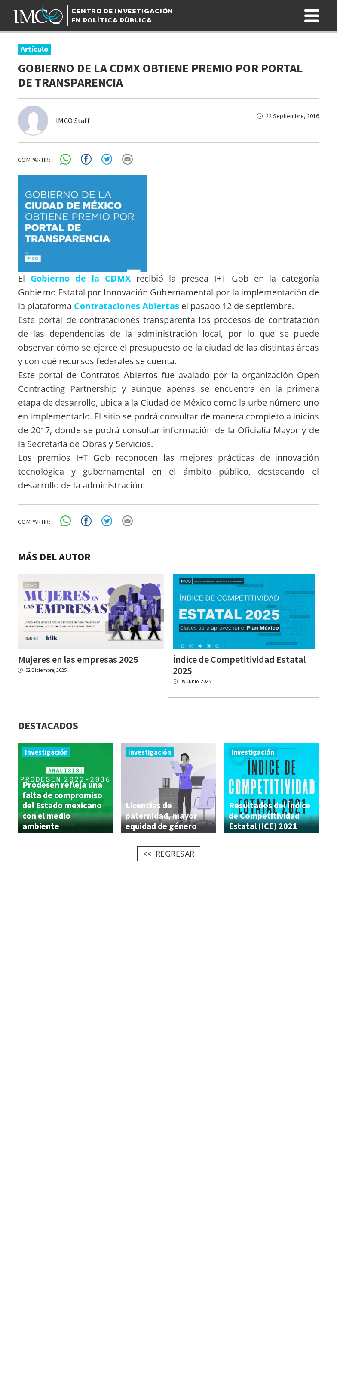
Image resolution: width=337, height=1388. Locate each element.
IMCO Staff (73, 120)
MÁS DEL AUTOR (54, 556)
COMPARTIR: (34, 160)
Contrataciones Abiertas (126, 306)
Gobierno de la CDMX (81, 278)
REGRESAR (175, 856)
